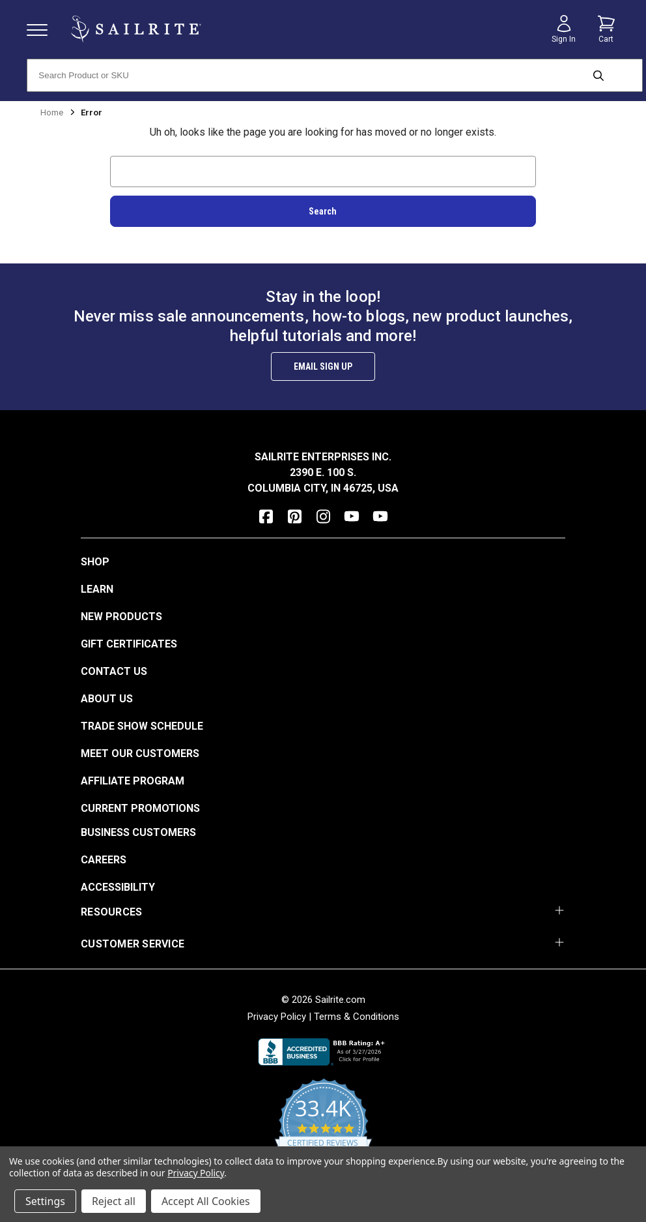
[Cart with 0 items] (606, 29)
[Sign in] (564, 29)
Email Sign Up (323, 366)
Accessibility (118, 887)
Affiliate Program (132, 781)
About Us (107, 699)
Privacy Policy (276, 1016)
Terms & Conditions (356, 1016)
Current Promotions (140, 808)
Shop (95, 562)
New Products (121, 616)
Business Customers (138, 832)
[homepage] (136, 29)
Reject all (113, 1201)
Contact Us (114, 671)
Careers (103, 860)
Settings (45, 1201)
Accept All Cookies (206, 1201)
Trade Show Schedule (142, 726)
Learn (97, 589)
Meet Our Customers (140, 753)
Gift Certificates (129, 644)
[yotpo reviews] (323, 1131)
